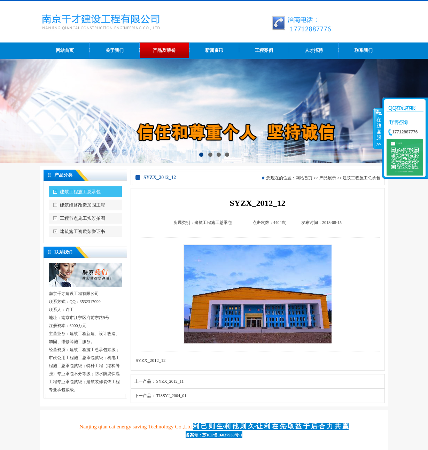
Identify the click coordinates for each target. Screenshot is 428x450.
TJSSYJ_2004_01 (171, 395)
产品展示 (327, 178)
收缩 (378, 128)
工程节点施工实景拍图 (82, 218)
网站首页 (304, 178)
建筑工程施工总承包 (80, 191)
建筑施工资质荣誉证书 (82, 231)
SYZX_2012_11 (170, 381)
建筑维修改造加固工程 (82, 205)
